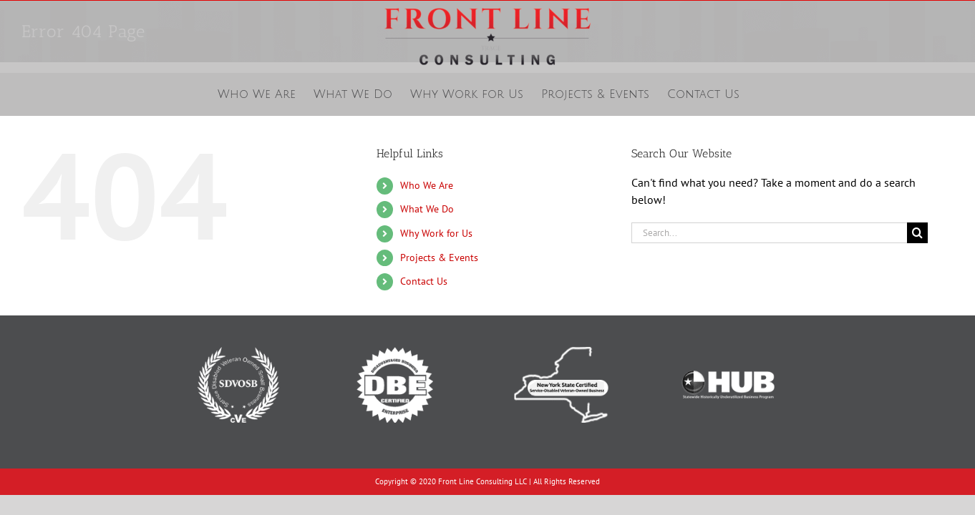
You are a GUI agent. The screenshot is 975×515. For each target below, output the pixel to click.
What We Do (427, 208)
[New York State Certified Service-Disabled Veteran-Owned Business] (561, 335)
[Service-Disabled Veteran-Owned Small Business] (238, 335)
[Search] (917, 232)
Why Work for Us (436, 233)
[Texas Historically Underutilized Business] (727, 335)
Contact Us (423, 281)
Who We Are (426, 185)
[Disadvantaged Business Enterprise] (395, 335)
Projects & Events (439, 257)
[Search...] (769, 232)
